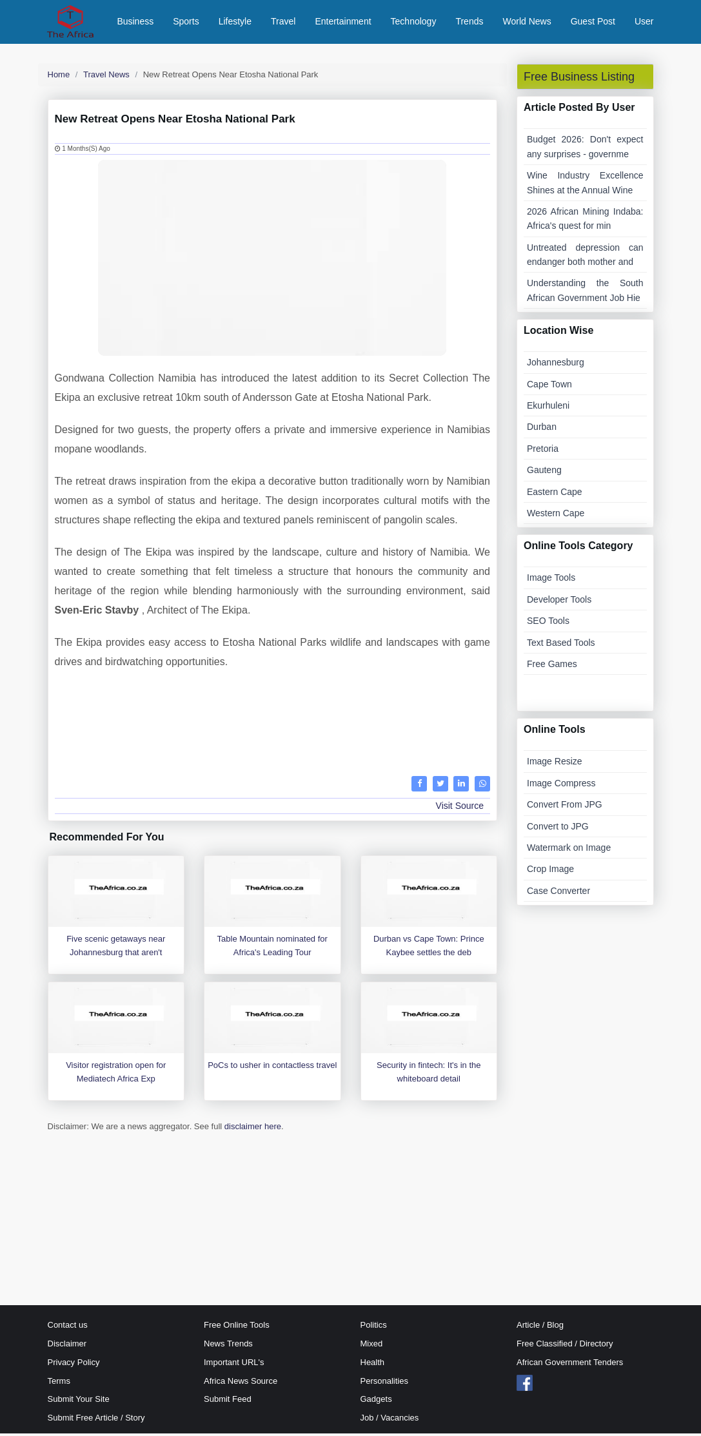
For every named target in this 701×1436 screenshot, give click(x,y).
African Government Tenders (570, 1365)
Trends (469, 22)
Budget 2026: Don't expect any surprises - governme (585, 149)
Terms (59, 1383)
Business (135, 22)
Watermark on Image (569, 850)
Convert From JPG (564, 807)
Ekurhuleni (548, 408)
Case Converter (558, 893)
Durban (542, 430)
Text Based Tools (561, 645)
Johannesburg (555, 365)
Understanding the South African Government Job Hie (585, 293)
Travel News (106, 77)
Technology (414, 22)
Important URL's (234, 1365)
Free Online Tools (237, 1328)
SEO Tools (548, 624)
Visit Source (460, 809)
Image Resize (554, 764)
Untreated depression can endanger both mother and (585, 257)
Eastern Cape (554, 494)
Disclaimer (67, 1346)
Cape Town (549, 387)
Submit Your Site (79, 1402)
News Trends (228, 1346)
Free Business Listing (579, 79)
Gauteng (544, 473)
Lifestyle (235, 22)
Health (372, 1365)
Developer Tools (559, 602)
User (644, 22)
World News (526, 22)
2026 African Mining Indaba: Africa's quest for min (585, 221)
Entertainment (343, 22)
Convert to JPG (558, 829)
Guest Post (593, 22)
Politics (373, 1328)
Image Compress (561, 786)
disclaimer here (252, 1129)
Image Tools (551, 581)
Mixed (371, 1346)
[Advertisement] (273, 730)
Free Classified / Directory (565, 1346)
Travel (283, 22)
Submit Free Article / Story (96, 1421)
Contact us (68, 1328)
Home (59, 77)
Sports (186, 22)
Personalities (384, 1383)
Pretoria (542, 451)
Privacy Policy (74, 1365)
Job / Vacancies (389, 1421)
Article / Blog (540, 1328)
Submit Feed (228, 1402)
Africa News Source (240, 1383)
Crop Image (550, 872)
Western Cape (555, 515)
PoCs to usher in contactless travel (272, 1067)
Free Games (552, 666)
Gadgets (376, 1402)
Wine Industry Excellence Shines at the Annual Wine (585, 185)
